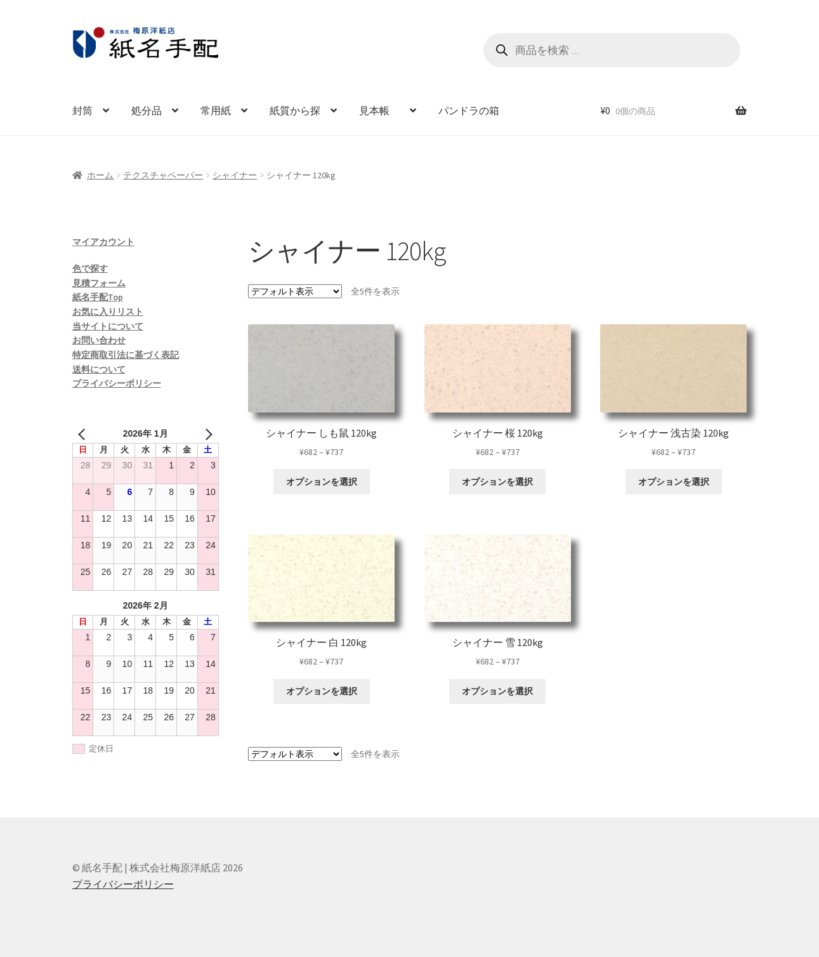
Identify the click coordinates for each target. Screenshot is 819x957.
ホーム (100, 175)
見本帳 (379, 110)
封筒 (82, 110)
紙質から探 (295, 110)
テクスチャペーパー (163, 175)
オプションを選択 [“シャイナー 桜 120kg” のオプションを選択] (497, 481)
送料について (99, 369)
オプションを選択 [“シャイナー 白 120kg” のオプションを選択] (321, 691)
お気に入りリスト (107, 311)
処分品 (146, 110)
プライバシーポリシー (116, 383)
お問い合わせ (99, 340)
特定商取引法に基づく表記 (125, 354)
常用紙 (215, 110)
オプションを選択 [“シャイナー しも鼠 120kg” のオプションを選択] (321, 481)
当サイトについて (107, 326)
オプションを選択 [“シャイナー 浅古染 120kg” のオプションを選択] (673, 481)
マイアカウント (103, 242)
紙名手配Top (97, 297)
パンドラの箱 (468, 110)
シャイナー (235, 175)
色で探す (90, 268)
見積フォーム (99, 283)
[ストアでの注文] (295, 291)
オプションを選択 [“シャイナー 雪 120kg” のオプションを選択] (497, 691)
